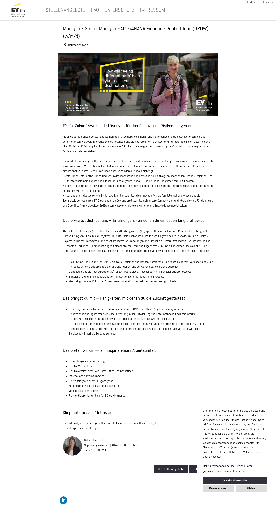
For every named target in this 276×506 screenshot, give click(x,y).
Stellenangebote (65, 10)
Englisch (268, 2)
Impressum (152, 10)
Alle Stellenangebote (171, 469)
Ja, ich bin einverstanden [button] (234, 480)
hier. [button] (245, 471)
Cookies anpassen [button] (218, 488)
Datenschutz (119, 10)
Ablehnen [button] (251, 488)
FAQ (95, 10)
